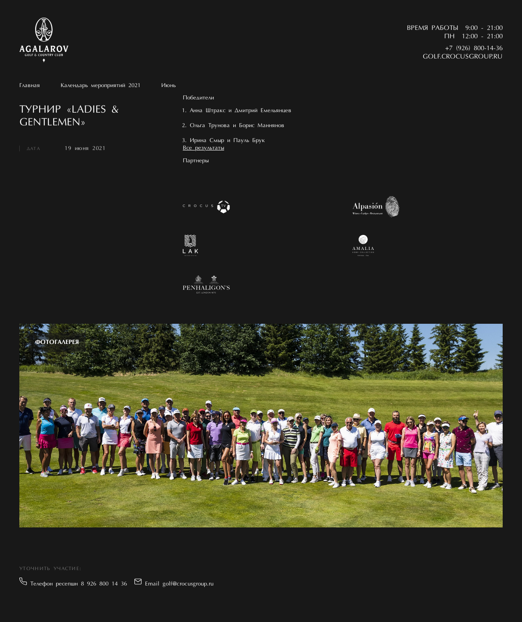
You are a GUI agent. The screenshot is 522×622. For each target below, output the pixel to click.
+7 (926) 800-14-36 (474, 48)
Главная (29, 85)
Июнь (168, 85)
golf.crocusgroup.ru (463, 57)
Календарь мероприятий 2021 (101, 85)
